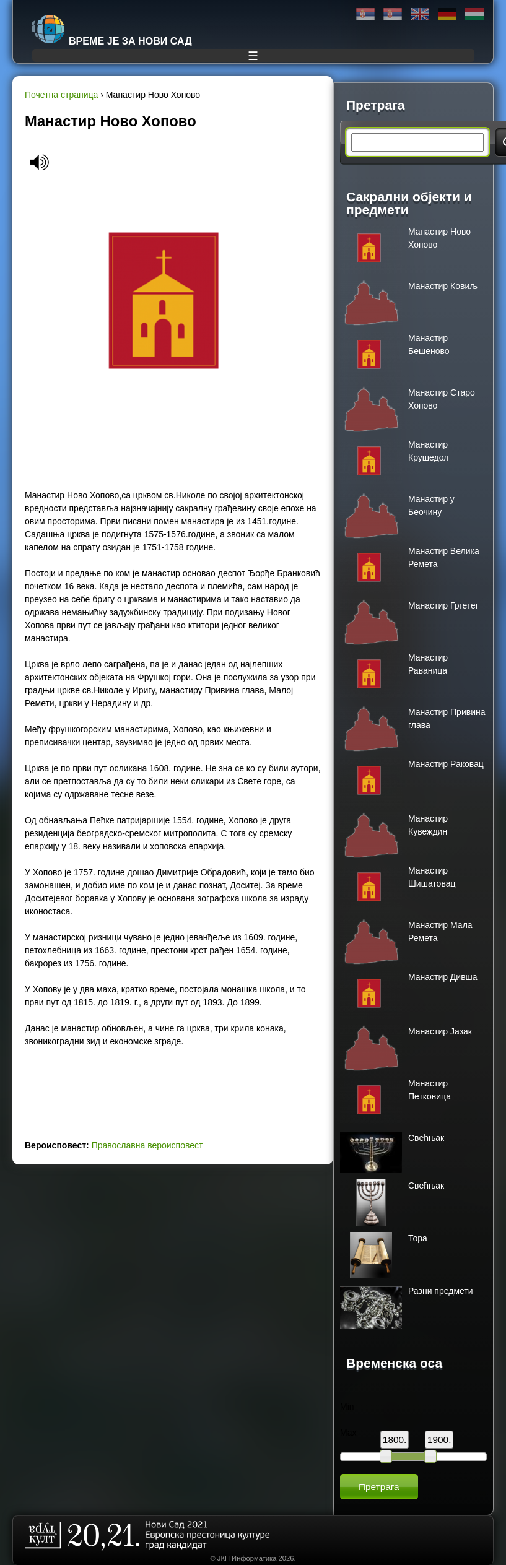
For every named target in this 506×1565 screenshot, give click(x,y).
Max (348, 1432)
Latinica (392, 14)
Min (347, 1406)
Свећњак (426, 1138)
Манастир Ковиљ (443, 286)
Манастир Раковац (446, 764)
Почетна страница (61, 95)
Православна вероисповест (147, 1145)
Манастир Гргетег (443, 605)
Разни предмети (440, 1291)
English (420, 14)
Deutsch (447, 14)
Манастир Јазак (440, 1031)
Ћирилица (365, 14)
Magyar (474, 14)
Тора (417, 1238)
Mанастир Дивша (443, 977)
